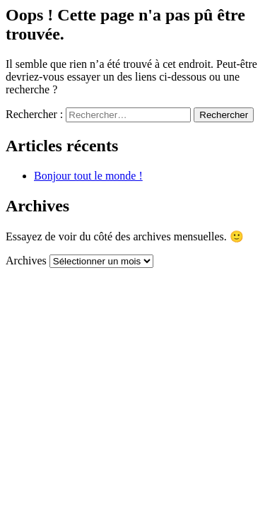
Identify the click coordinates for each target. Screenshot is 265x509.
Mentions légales (85, 322)
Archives (26, 261)
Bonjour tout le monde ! (88, 176)
